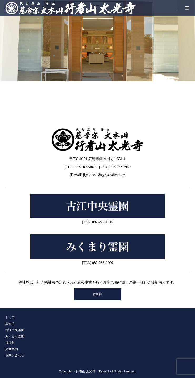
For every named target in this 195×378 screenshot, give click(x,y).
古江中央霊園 (14, 330)
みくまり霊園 (14, 336)
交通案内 (11, 349)
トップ (10, 317)
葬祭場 (10, 324)
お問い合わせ (14, 355)
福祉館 (97, 294)
